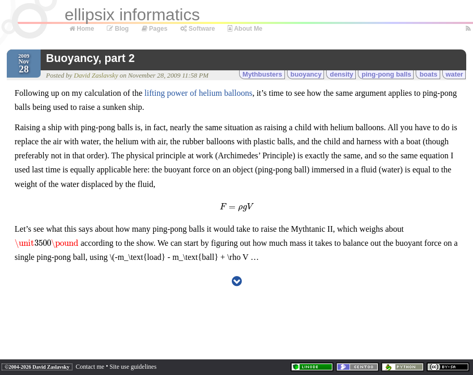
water (454, 74)
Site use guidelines (132, 366)
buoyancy (306, 74)
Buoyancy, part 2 (90, 58)
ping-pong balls (386, 74)
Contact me (90, 366)
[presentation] (236, 206)
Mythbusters (262, 74)
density (341, 74)
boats (428, 74)
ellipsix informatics (132, 14)
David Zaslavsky (96, 75)
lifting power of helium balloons (198, 93)
